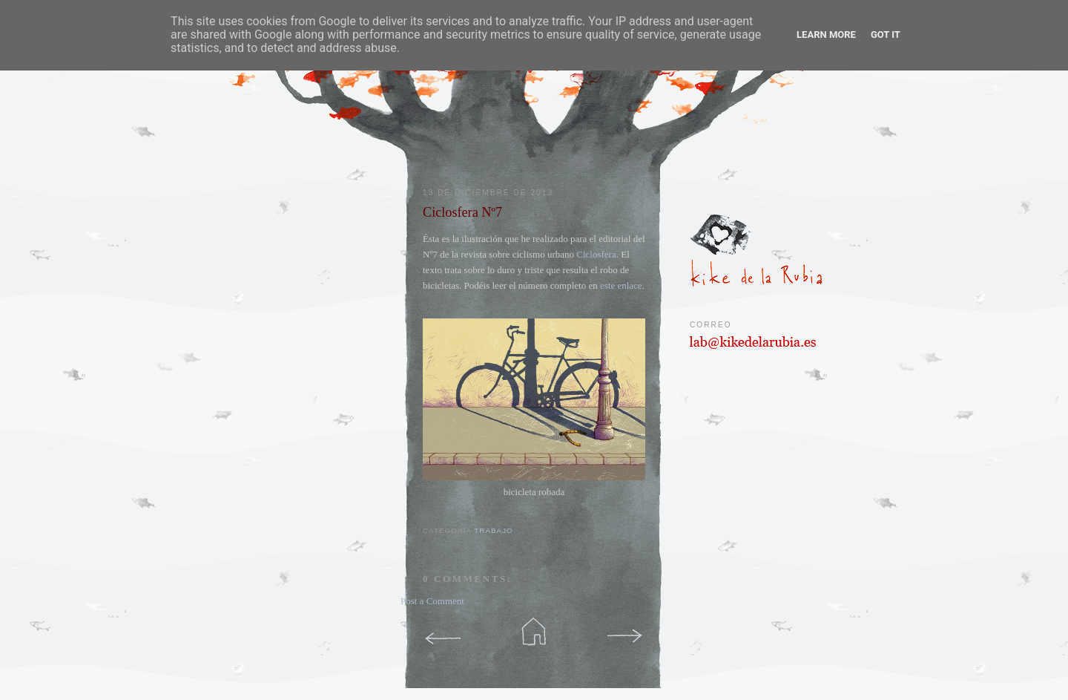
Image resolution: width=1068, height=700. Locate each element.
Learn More (826, 34)
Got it (885, 34)
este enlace (621, 285)
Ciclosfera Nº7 (462, 212)
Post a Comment (432, 600)
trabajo (493, 530)
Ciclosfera (596, 254)
